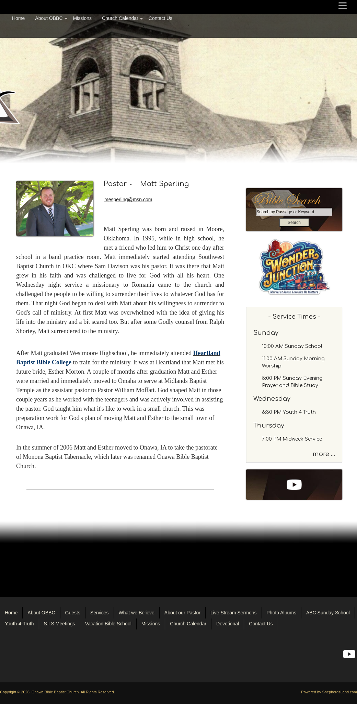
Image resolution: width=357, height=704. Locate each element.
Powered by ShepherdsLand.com (329, 692)
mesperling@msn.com (128, 199)
